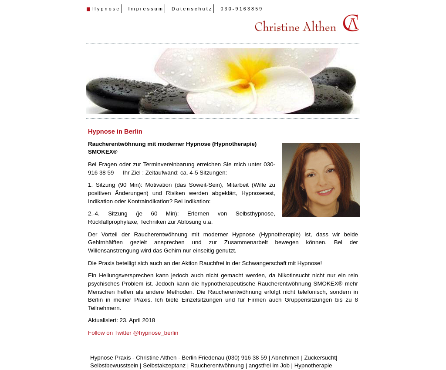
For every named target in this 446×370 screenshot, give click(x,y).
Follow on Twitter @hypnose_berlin (133, 333)
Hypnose (106, 8)
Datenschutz (192, 8)
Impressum (146, 8)
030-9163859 (241, 8)
